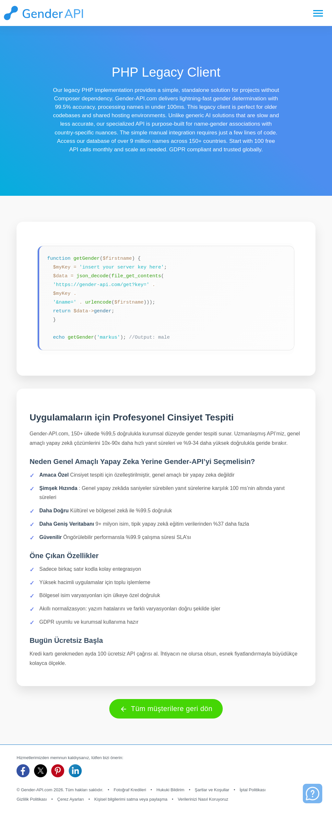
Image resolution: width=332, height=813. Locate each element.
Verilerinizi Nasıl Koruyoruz (203, 799)
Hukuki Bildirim (170, 789)
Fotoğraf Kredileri (130, 789)
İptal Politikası (253, 789)
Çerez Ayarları (70, 799)
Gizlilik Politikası (32, 799)
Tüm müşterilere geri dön (166, 709)
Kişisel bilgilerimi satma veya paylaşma (131, 799)
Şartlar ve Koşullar (212, 789)
